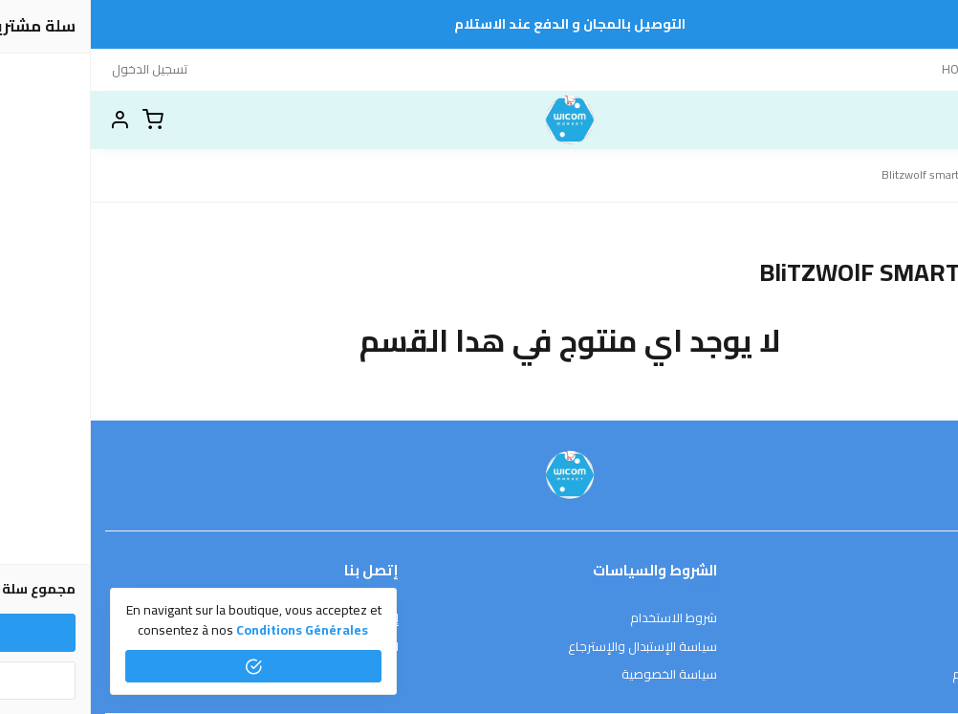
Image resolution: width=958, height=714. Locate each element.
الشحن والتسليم (902, 674)
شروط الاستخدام (582, 618)
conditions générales (211, 629)
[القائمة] (929, 120)
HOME (868, 68)
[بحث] (896, 120)
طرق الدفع (915, 647)
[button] (28, 120)
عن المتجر (919, 618)
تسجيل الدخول (59, 68)
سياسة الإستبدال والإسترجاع (551, 647)
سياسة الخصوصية (578, 674)
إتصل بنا (918, 68)
